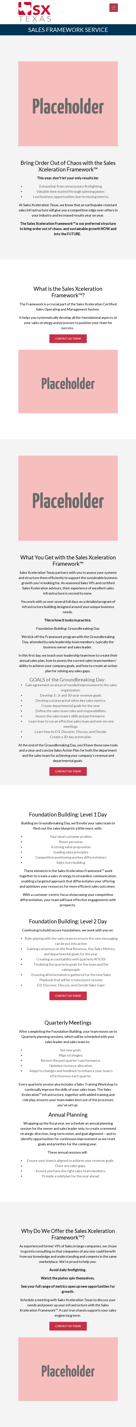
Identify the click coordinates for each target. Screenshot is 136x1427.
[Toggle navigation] (113, 7)
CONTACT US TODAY (68, 995)
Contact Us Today (68, 338)
